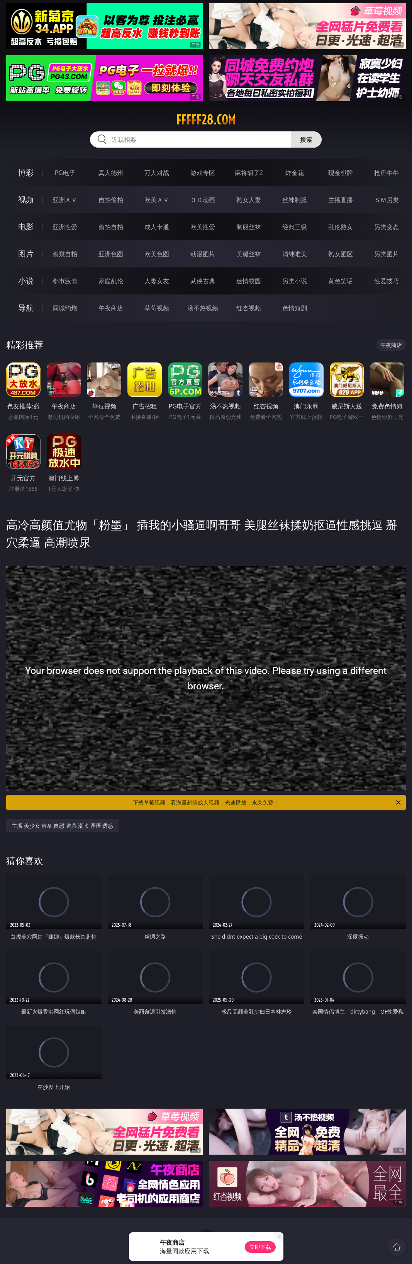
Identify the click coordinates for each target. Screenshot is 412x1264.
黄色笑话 (340, 281)
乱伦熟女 (340, 227)
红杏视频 (248, 308)
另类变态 (386, 227)
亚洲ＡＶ (65, 200)
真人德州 (110, 172)
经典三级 (294, 227)
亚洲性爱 (65, 227)
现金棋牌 (340, 172)
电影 (26, 226)
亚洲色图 (110, 254)
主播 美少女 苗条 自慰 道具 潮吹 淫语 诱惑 (62, 825)
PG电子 (65, 172)
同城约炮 (65, 308)
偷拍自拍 (110, 227)
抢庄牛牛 (386, 172)
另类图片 (386, 254)
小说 (26, 281)
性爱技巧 (386, 281)
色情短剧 (294, 308)
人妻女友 (156, 281)
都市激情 (65, 281)
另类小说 (294, 281)
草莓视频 (156, 308)
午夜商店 (110, 308)
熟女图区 (340, 254)
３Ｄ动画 (202, 200)
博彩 (26, 172)
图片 (26, 253)
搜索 (306, 139)
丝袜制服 (294, 200)
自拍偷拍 (110, 200)
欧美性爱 (202, 227)
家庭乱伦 (110, 281)
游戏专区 (202, 172)
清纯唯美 (294, 254)
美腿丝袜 (248, 254)
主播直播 (340, 200)
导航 (26, 308)
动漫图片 (202, 254)
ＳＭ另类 (386, 200)
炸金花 (294, 172)
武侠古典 (202, 281)
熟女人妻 (248, 200)
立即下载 (260, 1246)
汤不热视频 (202, 308)
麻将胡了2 (249, 172)
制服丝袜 (248, 227)
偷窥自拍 (65, 254)
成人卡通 (156, 227)
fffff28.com (206, 120)
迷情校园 (248, 281)
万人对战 (156, 172)
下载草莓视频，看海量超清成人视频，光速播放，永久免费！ (267, 802)
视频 (26, 199)
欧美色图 (156, 254)
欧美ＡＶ (156, 200)
